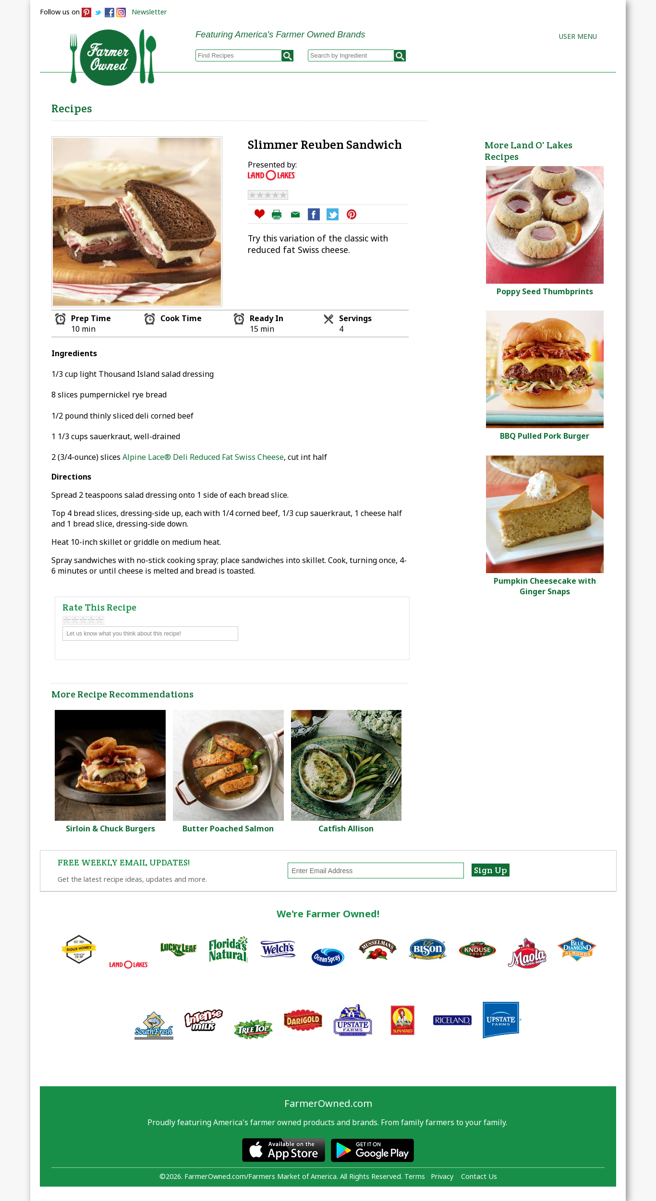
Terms (414, 1176)
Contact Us (479, 1176)
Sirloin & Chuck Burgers (110, 828)
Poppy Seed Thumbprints (545, 291)
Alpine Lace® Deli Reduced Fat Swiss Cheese (203, 457)
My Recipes (294, 106)
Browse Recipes (216, 106)
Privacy (442, 1176)
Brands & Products (465, 106)
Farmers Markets (562, 106)
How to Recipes (372, 106)
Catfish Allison (346, 828)
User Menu (578, 36)
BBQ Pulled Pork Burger (544, 436)
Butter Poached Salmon (228, 828)
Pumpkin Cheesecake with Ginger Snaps (545, 586)
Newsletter (149, 11)
